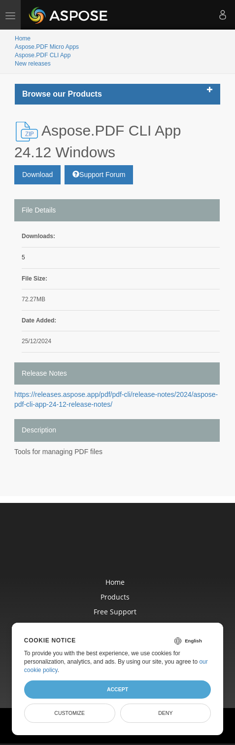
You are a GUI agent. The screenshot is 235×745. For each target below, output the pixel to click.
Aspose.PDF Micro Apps (47, 46)
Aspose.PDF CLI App (42, 55)
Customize (69, 713)
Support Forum (98, 174)
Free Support (115, 611)
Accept (117, 689)
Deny (165, 713)
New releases (33, 63)
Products (115, 597)
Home (23, 38)
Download (37, 174)
